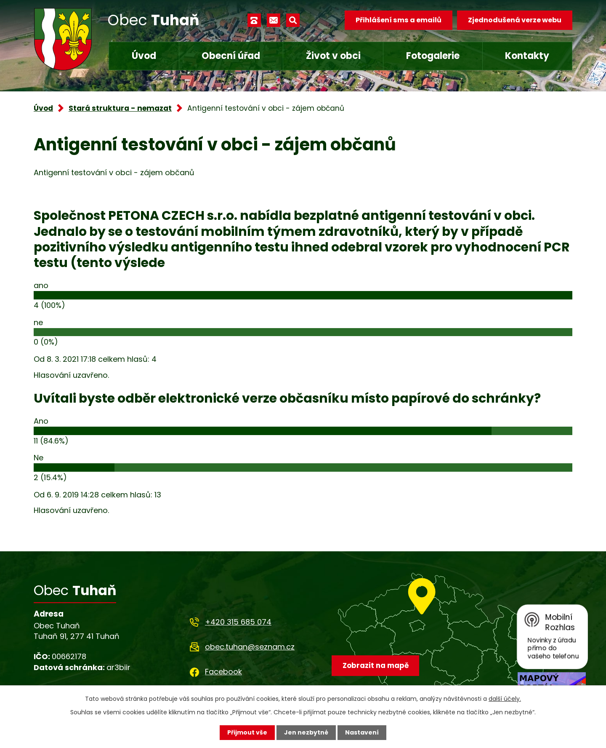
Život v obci (333, 55)
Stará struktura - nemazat (120, 108)
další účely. (505, 699)
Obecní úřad (231, 55)
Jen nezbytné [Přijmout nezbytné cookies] (306, 732)
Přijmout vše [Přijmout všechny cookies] (247, 732)
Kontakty (527, 55)
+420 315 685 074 (238, 622)
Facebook (223, 671)
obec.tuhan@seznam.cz (250, 646)
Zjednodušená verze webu (514, 20)
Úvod (144, 55)
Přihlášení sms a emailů (398, 20)
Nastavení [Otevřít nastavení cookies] (362, 732)
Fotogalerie (433, 55)
